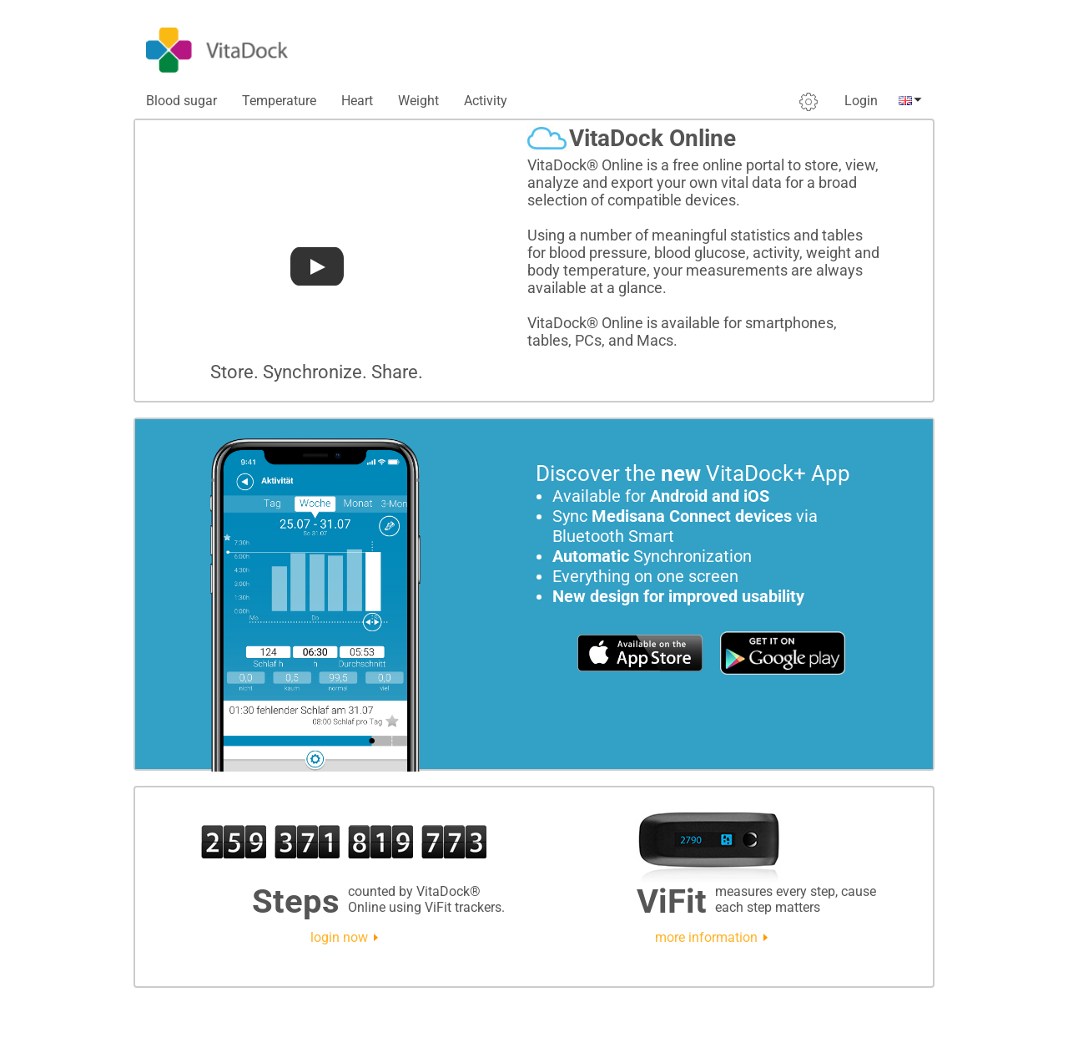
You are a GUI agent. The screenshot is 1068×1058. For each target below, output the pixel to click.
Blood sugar (181, 101)
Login (861, 101)
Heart (357, 101)
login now (339, 937)
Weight (418, 101)
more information (706, 937)
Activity (485, 101)
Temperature (279, 101)
